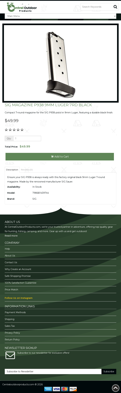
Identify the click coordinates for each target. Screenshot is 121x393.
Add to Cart (60, 156)
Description (12, 169)
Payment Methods (15, 312)
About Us (10, 255)
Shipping (9, 319)
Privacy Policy (13, 332)
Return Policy (12, 339)
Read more (11, 235)
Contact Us (11, 262)
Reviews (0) (27, 169)
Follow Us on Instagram (18, 298)
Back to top (115, 388)
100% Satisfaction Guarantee (21, 282)
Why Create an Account (18, 269)
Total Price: (17, 146)
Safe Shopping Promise (18, 276)
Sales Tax (10, 326)
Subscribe (109, 371)
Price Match (11, 289)
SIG (34, 198)
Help (7, 248)
